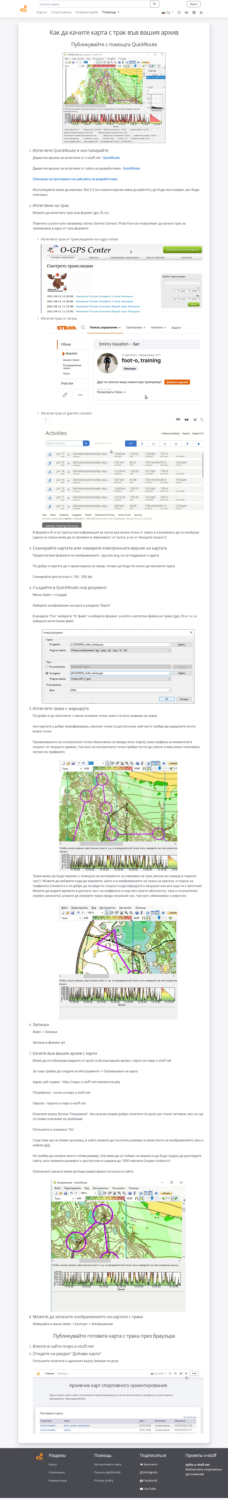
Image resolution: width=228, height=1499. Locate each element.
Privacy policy (104, 1481)
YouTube (148, 1490)
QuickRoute (111, 158)
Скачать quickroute (108, 1473)
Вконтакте (149, 1464)
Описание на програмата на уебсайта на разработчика (75, 179)
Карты (42, 12)
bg (166, 12)
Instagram (149, 1473)
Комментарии (87, 12)
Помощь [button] (109, 12)
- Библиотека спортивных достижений (204, 1470)
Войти (193, 4)
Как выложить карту (108, 1464)
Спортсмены (61, 12)
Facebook (149, 1481)
